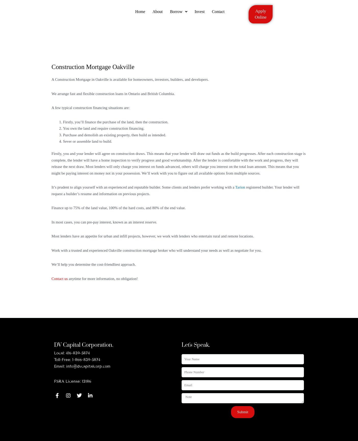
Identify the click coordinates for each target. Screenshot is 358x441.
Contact (219, 13)
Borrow (178, 13)
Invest (200, 13)
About (157, 13)
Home (140, 13)
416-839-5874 (78, 353)
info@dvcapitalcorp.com (88, 366)
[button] (178, 13)
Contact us (60, 279)
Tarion (240, 187)
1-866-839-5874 (86, 359)
